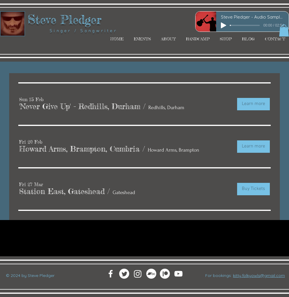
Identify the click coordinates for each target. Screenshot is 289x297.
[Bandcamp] (151, 274)
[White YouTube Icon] (178, 274)
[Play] (223, 25)
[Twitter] (124, 274)
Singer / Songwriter (72, 31)
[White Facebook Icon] (111, 274)
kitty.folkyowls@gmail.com (259, 275)
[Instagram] (138, 274)
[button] (284, 30)
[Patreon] (165, 274)
